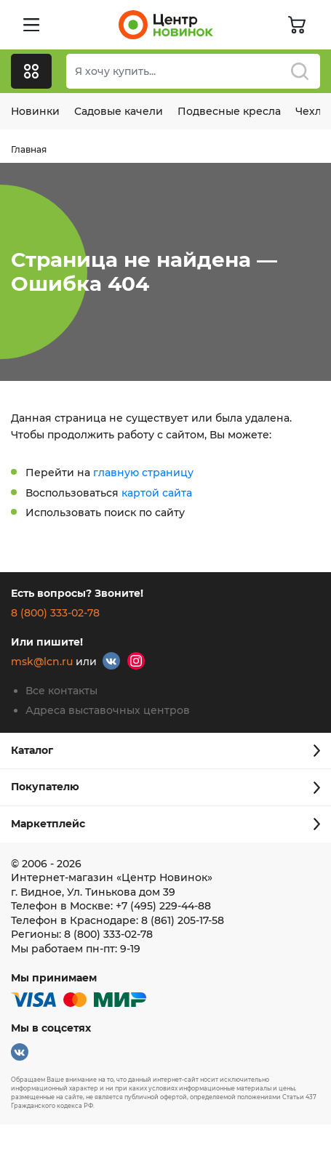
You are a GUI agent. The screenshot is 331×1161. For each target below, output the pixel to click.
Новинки (35, 111)
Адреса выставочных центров (107, 710)
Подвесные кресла (229, 111)
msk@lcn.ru (42, 661)
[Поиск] (193, 71)
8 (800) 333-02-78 (55, 612)
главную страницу (143, 472)
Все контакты (61, 690)
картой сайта (156, 492)
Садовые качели (118, 111)
